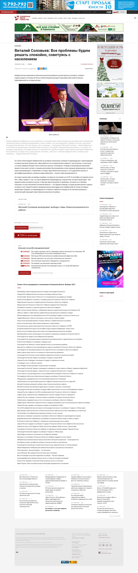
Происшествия (56, 12)
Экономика (35, 12)
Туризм (78, 12)
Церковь (40, 18)
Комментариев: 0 (22, 227)
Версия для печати (37, 227)
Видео (94, 12)
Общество (27, 12)
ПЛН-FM (122, 12)
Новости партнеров (107, 293)
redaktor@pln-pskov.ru (77, 551)
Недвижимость (66, 12)
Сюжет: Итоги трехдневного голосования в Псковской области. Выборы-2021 (46, 284)
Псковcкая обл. (7, 12)
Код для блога (89, 68)
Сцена (45, 18)
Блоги (65, 18)
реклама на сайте (132, 12)
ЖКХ (73, 12)
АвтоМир (34, 18)
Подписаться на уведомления (105, 549)
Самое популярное (107, 198)
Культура (42, 12)
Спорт (48, 12)
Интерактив (51, 18)
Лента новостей (115, 516)
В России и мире (86, 12)
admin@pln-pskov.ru (76, 554)
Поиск (136, 18)
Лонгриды (74, 18)
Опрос (69, 18)
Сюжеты (60, 18)
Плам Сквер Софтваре (106, 553)
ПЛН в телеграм (27, 235)
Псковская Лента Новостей (29, 222)
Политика (20, 12)
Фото (56, 18)
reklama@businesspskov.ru (104, 537)
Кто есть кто (81, 18)
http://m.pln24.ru (75, 557)
